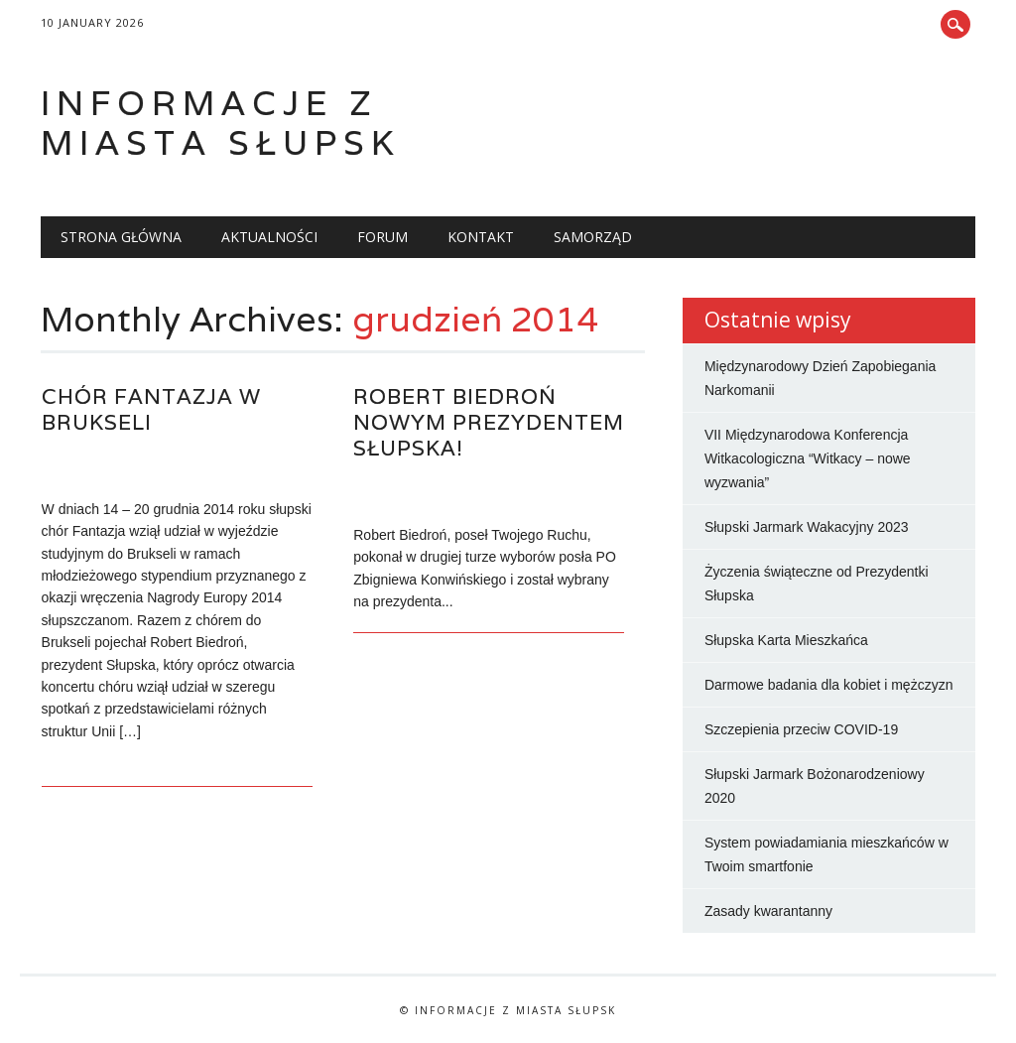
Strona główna (121, 236)
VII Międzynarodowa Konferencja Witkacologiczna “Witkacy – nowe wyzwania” (807, 458)
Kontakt (480, 236)
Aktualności (269, 236)
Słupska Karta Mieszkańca (786, 640)
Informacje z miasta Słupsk (220, 122)
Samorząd (593, 236)
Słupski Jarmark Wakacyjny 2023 (806, 527)
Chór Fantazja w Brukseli (151, 409)
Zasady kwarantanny (768, 911)
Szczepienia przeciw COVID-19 (801, 729)
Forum (382, 236)
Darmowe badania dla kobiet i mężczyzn (828, 685)
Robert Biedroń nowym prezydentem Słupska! (488, 422)
